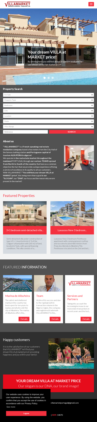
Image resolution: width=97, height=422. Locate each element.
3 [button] (52, 78)
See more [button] (10, 407)
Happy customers (16, 339)
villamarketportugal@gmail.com (65, 403)
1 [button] (44, 78)
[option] (48, 46)
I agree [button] (26, 413)
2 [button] (48, 78)
